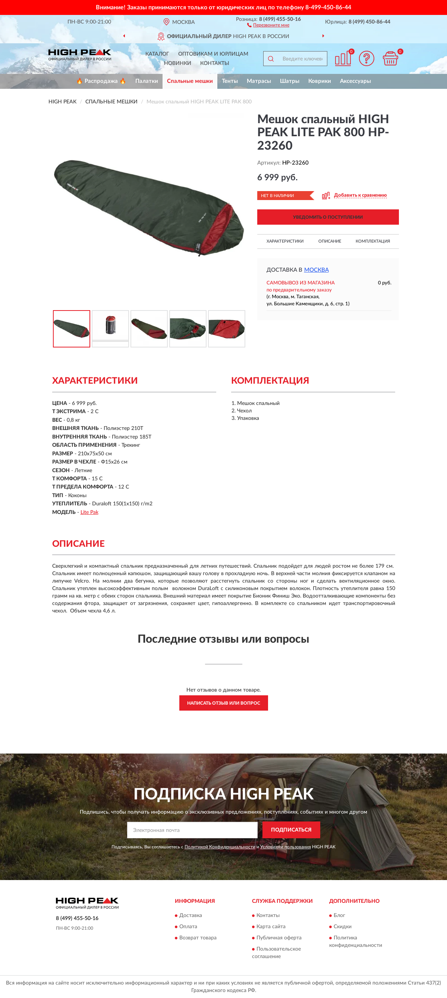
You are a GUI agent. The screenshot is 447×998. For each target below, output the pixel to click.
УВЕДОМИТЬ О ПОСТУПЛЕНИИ (328, 217)
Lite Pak (89, 512)
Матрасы (259, 81)
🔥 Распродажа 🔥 (101, 81)
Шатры (289, 81)
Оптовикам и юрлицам (213, 54)
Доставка (190, 916)
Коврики (319, 81)
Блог (339, 916)
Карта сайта (271, 927)
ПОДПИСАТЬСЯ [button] (291, 830)
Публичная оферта (279, 938)
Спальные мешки (190, 81)
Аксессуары (355, 81)
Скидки (343, 927)
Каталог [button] (157, 54)
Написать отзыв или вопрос (223, 703)
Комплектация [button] (373, 241)
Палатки (146, 81)
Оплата (188, 927)
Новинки (177, 63)
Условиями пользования (285, 847)
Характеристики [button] (285, 241)
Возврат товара (198, 938)
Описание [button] (329, 241)
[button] (268, 24)
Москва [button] (316, 270)
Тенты (230, 81)
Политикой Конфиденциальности (220, 847)
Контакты (214, 63)
